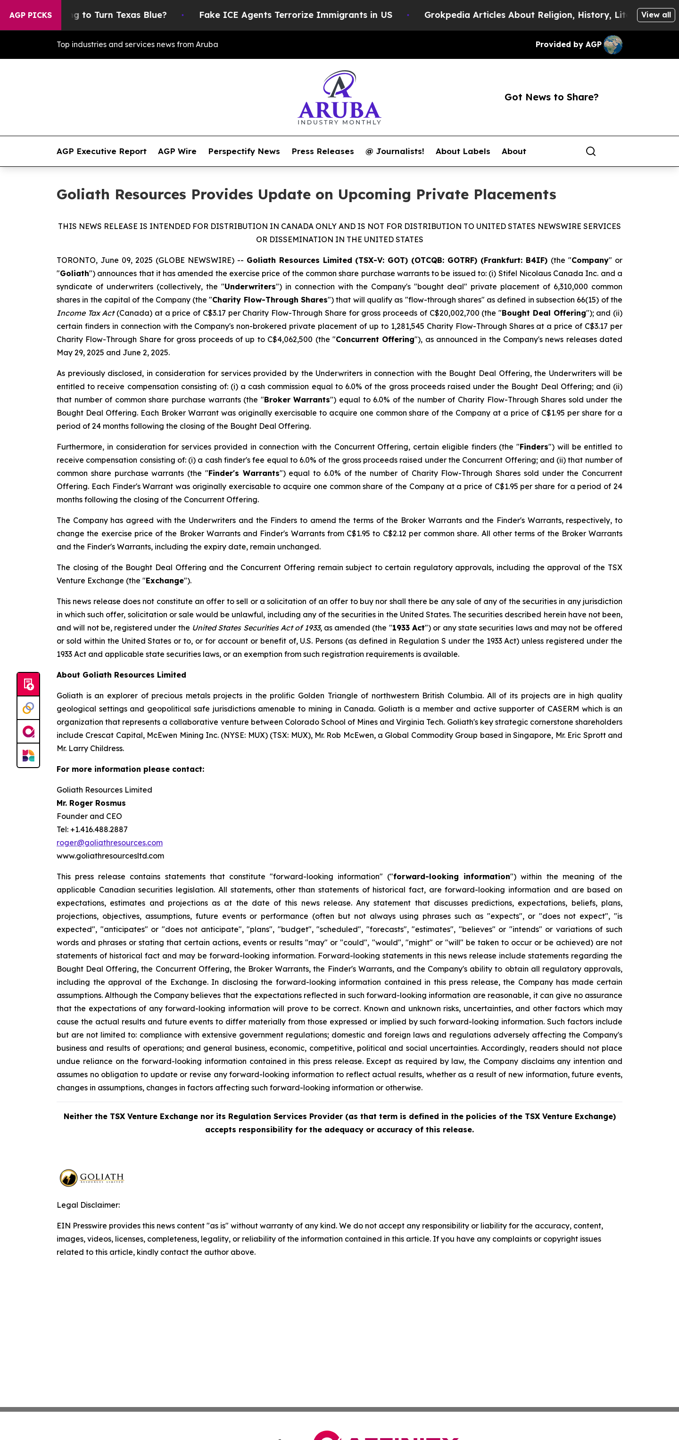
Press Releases (322, 151)
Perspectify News (244, 151)
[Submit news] (28, 684)
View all (656, 14)
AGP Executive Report (102, 151)
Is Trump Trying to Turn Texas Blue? (98, 14)
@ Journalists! (394, 151)
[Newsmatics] (28, 755)
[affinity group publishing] (28, 732)
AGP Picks (30, 15)
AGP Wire (177, 151)
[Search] (591, 151)
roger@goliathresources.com (110, 842)
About (514, 151)
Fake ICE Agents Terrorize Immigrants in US (306, 14)
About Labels (463, 151)
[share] (615, 151)
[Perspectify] (28, 708)
